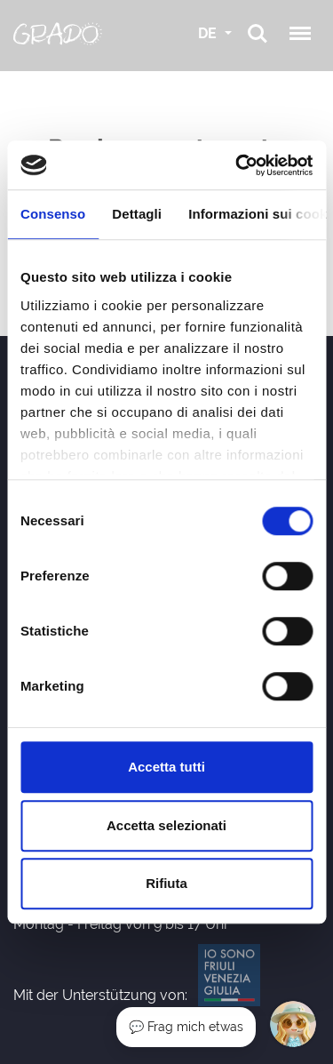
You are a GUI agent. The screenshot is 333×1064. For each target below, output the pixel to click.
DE (209, 33)
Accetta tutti (166, 766)
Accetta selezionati (166, 825)
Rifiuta (166, 883)
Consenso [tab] (52, 213)
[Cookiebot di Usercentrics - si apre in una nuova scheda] (237, 165)
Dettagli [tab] (137, 213)
